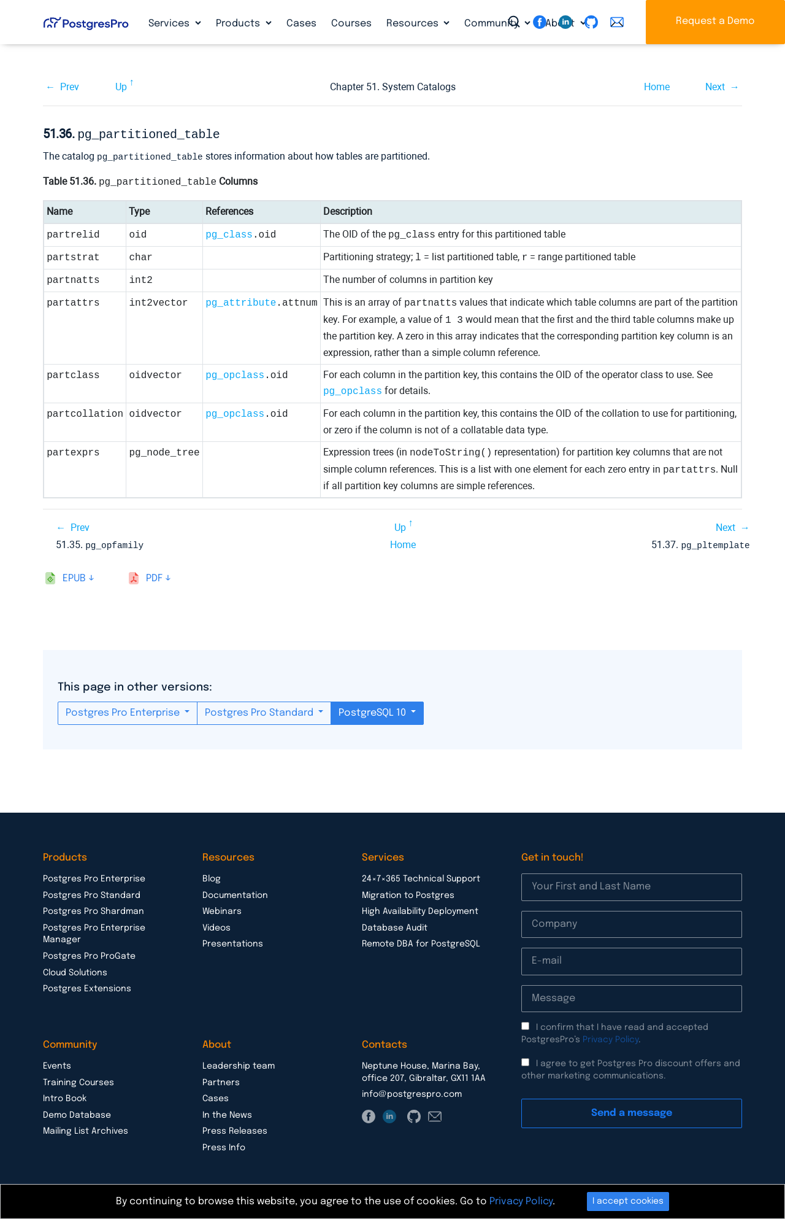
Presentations (232, 941)
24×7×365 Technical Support (421, 876)
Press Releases (234, 1128)
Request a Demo (715, 21)
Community (492, 23)
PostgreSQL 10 (373, 710)
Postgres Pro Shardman (93, 909)
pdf (154, 576)
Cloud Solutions (75, 970)
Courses (351, 23)
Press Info (223, 1145)
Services (170, 23)
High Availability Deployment (420, 909)
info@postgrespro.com (412, 1092)
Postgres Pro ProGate (89, 954)
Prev (69, 87)
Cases (301, 23)
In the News (227, 1113)
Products (239, 23)
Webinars (222, 909)
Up (121, 87)
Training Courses (78, 1080)
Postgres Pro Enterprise (124, 710)
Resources (413, 23)
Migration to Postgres (408, 893)
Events (57, 1063)
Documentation (235, 893)
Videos (216, 925)
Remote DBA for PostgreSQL (421, 941)
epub (74, 576)
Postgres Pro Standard (260, 710)
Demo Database (77, 1113)
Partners (221, 1080)
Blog (211, 876)
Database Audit (394, 925)
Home (657, 87)
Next (715, 87)
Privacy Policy (610, 1037)
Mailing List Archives (85, 1128)
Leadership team (238, 1063)
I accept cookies (628, 1201)
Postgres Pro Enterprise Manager (94, 931)
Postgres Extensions (87, 986)
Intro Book (64, 1096)
